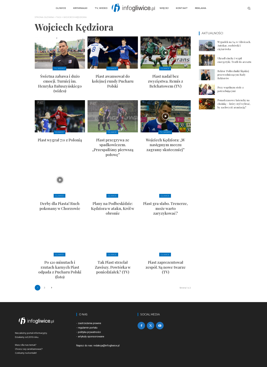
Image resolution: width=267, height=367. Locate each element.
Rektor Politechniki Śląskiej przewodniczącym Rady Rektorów (233, 74)
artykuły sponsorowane (91, 336)
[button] (249, 8)
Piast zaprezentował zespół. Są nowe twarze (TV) (166, 267)
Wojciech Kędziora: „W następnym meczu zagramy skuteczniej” (165, 144)
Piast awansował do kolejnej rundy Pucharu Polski (113, 81)
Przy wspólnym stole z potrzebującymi (230, 89)
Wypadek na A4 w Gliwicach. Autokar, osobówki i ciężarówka (234, 45)
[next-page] (51, 287)
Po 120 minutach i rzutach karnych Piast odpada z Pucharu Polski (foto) (59, 269)
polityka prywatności (89, 332)
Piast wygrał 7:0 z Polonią (60, 139)
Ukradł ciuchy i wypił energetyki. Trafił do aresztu (234, 60)
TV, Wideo (59, 68)
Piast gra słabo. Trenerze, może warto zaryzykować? (165, 208)
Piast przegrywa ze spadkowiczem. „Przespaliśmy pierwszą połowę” (112, 147)
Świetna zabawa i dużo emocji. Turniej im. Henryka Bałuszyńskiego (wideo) (60, 83)
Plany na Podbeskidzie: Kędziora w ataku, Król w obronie (112, 208)
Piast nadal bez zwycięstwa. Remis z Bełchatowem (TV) (165, 81)
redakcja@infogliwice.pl (106, 345)
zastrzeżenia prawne (89, 323)
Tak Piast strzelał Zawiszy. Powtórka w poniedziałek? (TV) (113, 267)
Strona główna (44, 17)
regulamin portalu (87, 327)
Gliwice (112, 68)
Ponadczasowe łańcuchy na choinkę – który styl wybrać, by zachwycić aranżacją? (233, 103)
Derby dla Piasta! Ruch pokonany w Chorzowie (60, 206)
